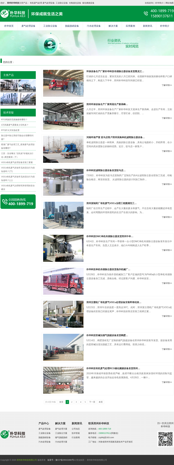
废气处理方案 (61, 429)
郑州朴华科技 (13, 3)
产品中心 (44, 423)
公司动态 (76, 429)
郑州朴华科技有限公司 (27, 460)
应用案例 (130, 26)
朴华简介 (159, 3)
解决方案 (113, 26)
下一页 (92, 402)
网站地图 (169, 3)
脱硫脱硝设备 (72, 26)
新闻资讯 (147, 26)
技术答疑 (76, 433)
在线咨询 (149, 3)
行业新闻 (76, 437)
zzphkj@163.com (106, 437)
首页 (61, 402)
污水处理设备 (94, 26)
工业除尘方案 (61, 433)
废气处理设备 (28, 26)
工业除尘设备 (50, 26)
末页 (101, 402)
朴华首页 (9, 26)
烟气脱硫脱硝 (61, 437)
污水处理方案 (61, 442)
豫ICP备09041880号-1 (65, 460)
